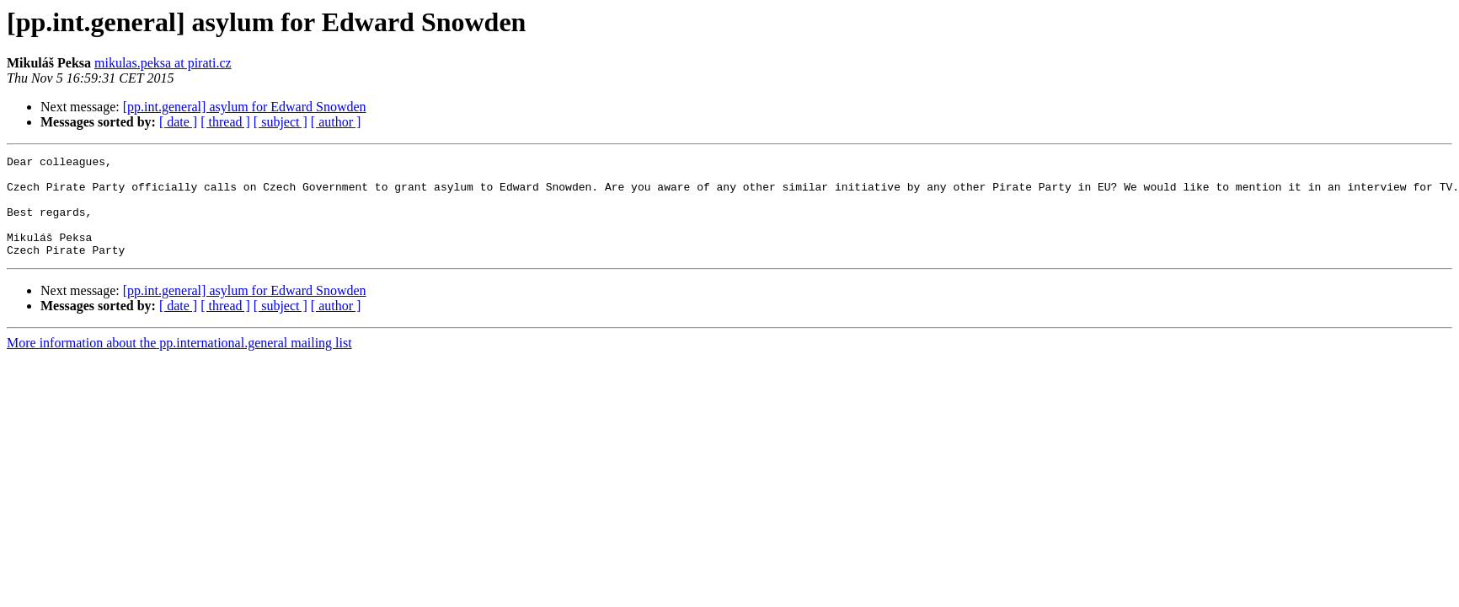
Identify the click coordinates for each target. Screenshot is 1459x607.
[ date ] (178, 122)
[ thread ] (225, 122)
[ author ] (336, 122)
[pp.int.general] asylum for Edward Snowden (244, 106)
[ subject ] (280, 122)
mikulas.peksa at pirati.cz (163, 63)
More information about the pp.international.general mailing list (179, 363)
